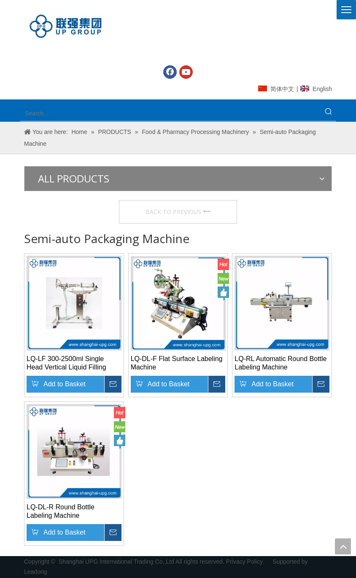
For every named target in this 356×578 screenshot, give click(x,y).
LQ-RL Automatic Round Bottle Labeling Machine (280, 363)
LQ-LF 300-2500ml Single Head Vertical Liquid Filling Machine (66, 363)
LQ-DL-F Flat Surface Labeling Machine (177, 363)
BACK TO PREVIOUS (178, 211)
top (343, 546)
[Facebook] (170, 72)
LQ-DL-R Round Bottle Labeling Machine (60, 511)
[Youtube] (186, 72)
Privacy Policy (245, 561)
